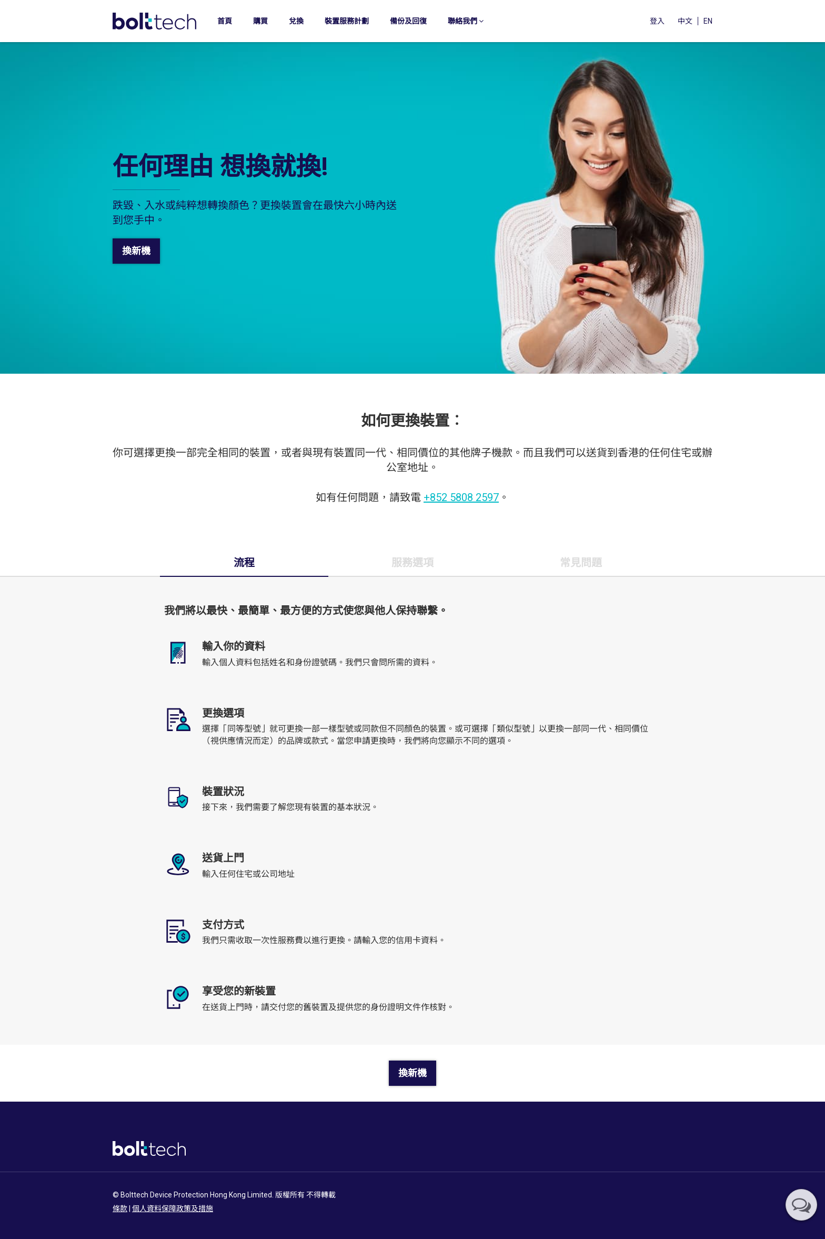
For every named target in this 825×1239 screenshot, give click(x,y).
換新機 (136, 250)
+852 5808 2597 (461, 497)
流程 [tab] (244, 562)
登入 (657, 21)
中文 (685, 21)
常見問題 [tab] (581, 562)
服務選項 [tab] (412, 562)
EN (707, 21)
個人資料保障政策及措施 (172, 1208)
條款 (120, 1208)
